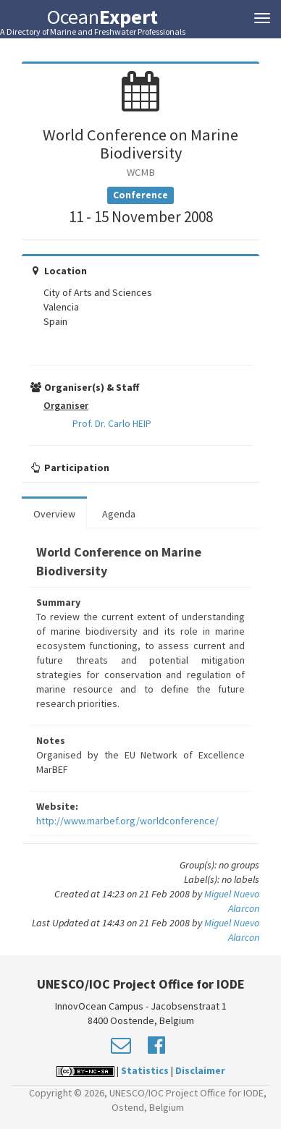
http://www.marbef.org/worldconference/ (127, 820)
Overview (54, 513)
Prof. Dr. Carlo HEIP (111, 423)
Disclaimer (200, 1070)
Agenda (118, 513)
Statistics (145, 1070)
